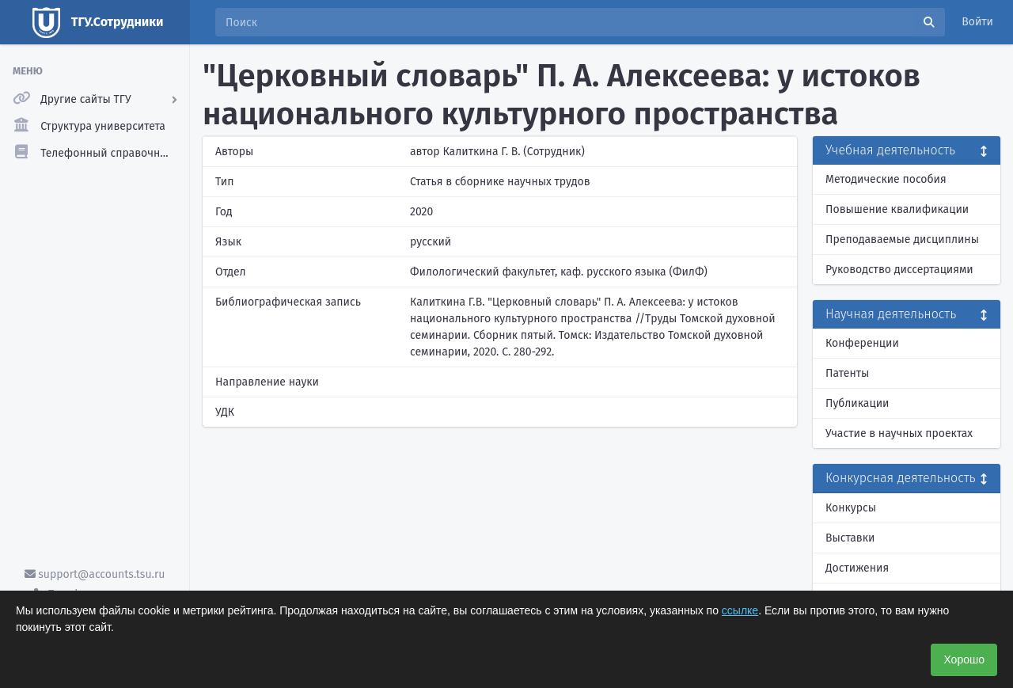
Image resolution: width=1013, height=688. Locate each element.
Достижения (857, 568)
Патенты (847, 373)
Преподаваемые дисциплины (902, 239)
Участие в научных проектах (899, 433)
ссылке (740, 610)
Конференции (862, 343)
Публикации (857, 403)
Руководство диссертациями (899, 269)
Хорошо (964, 659)
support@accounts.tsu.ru (95, 574)
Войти (977, 22)
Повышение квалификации (897, 209)
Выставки (850, 538)
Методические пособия (886, 179)
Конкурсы (850, 508)
